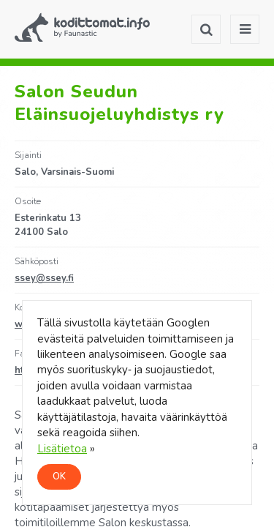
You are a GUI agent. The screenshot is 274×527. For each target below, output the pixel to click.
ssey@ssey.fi (44, 278)
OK (59, 476)
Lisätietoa (62, 448)
